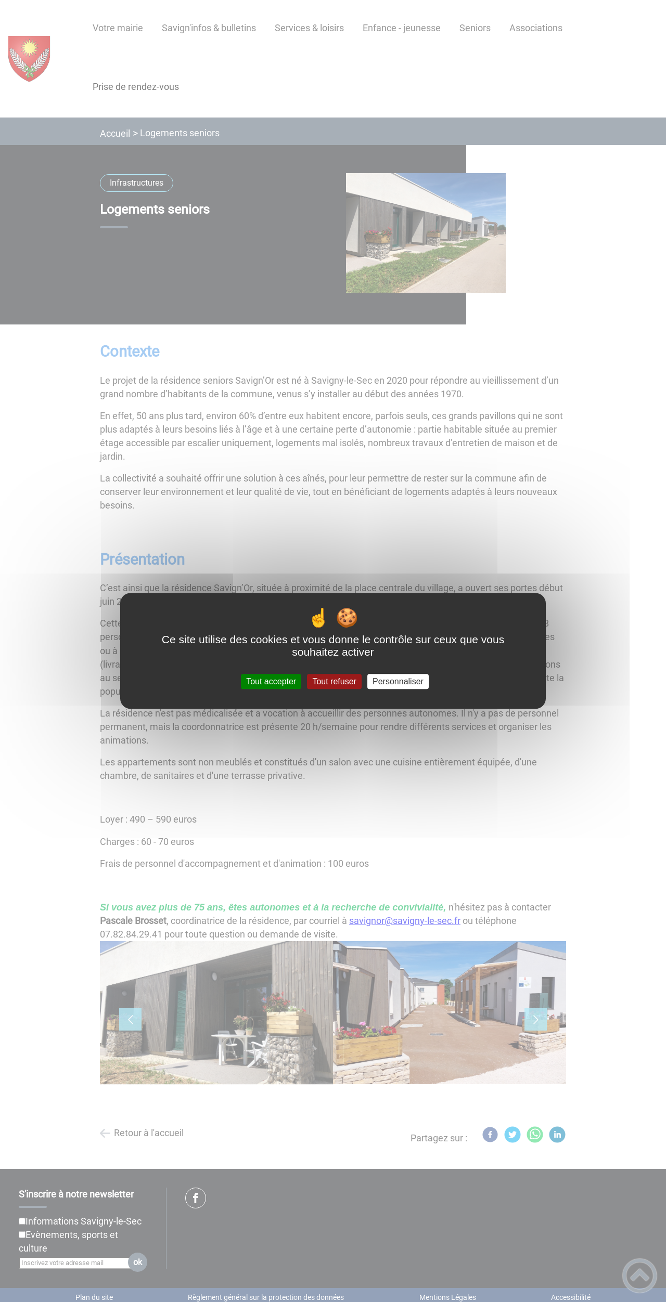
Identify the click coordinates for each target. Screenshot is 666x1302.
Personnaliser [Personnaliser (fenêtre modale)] (398, 681)
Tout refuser (334, 681)
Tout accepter (271, 681)
